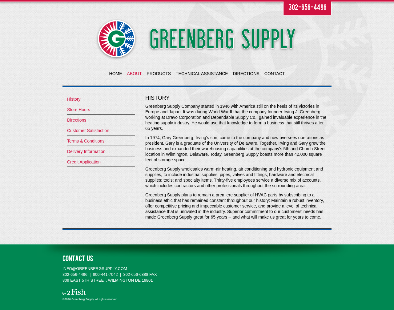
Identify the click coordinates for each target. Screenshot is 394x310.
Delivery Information (86, 151)
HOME (115, 73)
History (74, 99)
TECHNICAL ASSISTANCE (202, 73)
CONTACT (274, 73)
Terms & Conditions (85, 141)
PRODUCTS (159, 73)
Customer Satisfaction (88, 130)
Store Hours (78, 109)
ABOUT (134, 73)
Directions (76, 120)
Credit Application (84, 161)
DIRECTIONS (246, 73)
